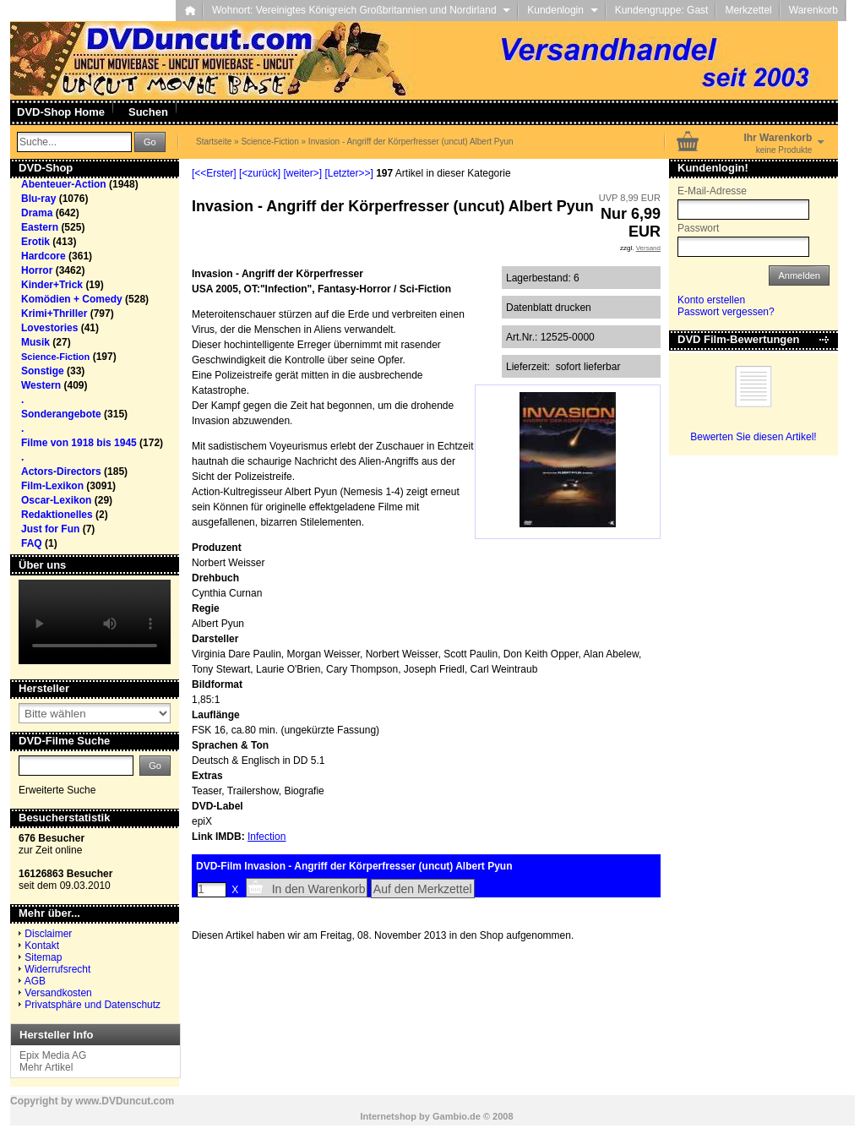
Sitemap (43, 957)
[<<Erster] (214, 173)
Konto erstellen (711, 300)
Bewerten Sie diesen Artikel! (753, 437)
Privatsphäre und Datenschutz (92, 1005)
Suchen (148, 112)
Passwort (698, 228)
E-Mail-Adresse (712, 191)
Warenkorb (813, 10)
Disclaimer (48, 934)
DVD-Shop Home (61, 112)
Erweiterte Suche (57, 790)
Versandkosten (57, 993)
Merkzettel (748, 10)
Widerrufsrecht (57, 969)
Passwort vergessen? (726, 312)
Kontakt (41, 945)
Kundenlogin (562, 10)
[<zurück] (259, 173)
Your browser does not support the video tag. (95, 622)
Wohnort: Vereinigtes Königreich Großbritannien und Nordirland (361, 10)
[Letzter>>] (348, 173)
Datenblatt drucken (548, 307)
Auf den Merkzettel (422, 889)
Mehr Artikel (46, 1067)
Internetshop (388, 1116)
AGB (35, 981)
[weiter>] (302, 173)
